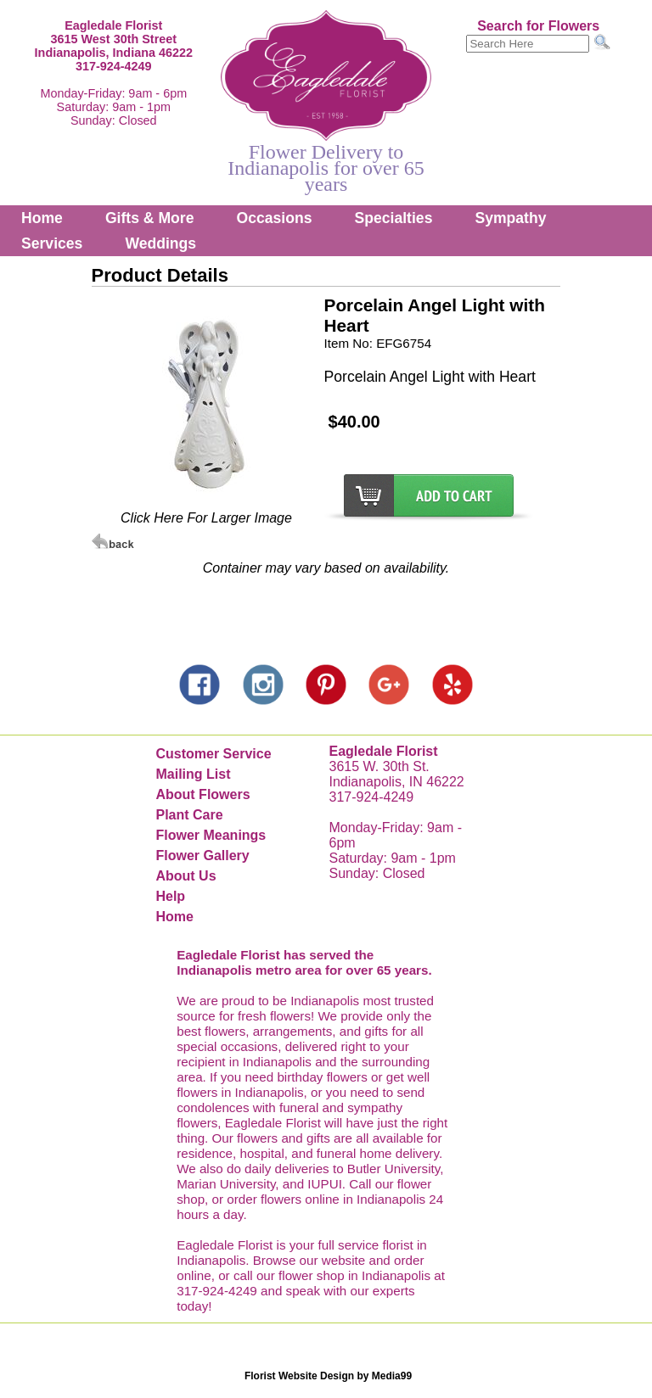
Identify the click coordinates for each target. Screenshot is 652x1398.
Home (42, 218)
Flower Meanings (210, 835)
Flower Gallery (202, 855)
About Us (185, 876)
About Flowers (202, 794)
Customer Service (213, 754)
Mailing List (192, 774)
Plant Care (188, 815)
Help (170, 896)
